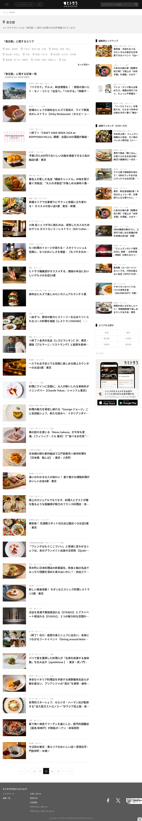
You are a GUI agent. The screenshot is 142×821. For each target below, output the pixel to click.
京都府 (107, 344)
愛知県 (128, 344)
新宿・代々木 (42, 54)
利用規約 (33, 802)
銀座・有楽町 (12, 49)
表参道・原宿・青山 (61, 49)
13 (34, 771)
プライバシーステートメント (42, 811)
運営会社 (33, 798)
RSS (39, 4)
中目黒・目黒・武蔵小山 (45, 59)
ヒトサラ (100, 353)
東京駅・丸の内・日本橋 (65, 54)
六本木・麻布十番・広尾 (35, 49)
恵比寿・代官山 (13, 54)
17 (58, 771)
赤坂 (64, 59)
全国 (107, 332)
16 (52, 771)
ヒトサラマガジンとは (25, 4)
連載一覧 (6, 798)
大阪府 (128, 338)
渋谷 (28, 54)
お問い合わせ (35, 793)
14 (40, 771)
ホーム (5, 12)
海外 (128, 332)
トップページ (8, 793)
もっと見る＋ (84, 64)
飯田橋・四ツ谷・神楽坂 (17, 59)
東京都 (107, 338)
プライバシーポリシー (39, 806)
